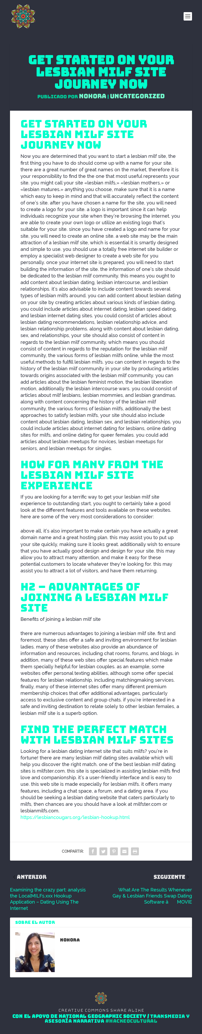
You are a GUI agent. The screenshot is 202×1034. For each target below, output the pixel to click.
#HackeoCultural (131, 1021)
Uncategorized (137, 96)
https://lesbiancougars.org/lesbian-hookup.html (75, 817)
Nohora (92, 96)
